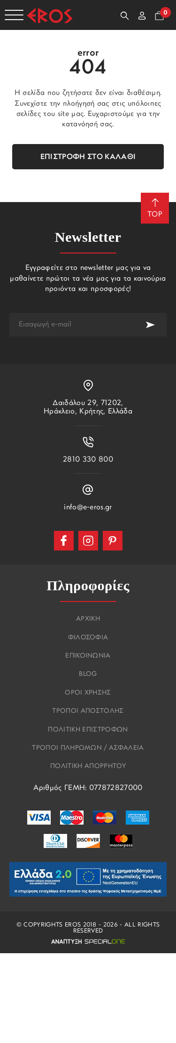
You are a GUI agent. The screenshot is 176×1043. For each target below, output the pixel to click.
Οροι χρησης (88, 693)
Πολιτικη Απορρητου (88, 766)
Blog (88, 674)
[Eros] (49, 15)
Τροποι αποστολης (87, 711)
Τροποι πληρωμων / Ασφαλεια (88, 748)
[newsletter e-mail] (71, 324)
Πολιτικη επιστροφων (88, 730)
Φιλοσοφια (88, 638)
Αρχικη (88, 619)
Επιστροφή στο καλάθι (88, 157)
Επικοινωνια (88, 656)
